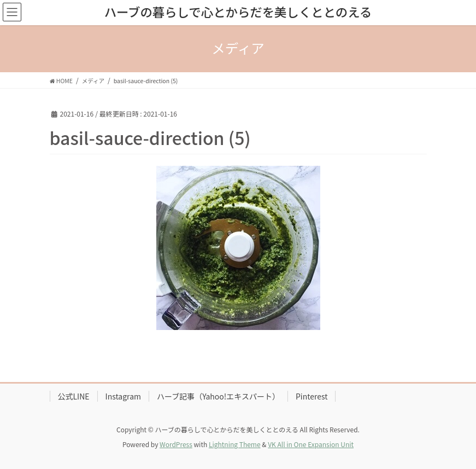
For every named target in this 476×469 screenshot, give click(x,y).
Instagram (123, 396)
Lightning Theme (235, 444)
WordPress (176, 444)
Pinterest (312, 396)
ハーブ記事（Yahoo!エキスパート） (218, 396)
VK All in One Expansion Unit (311, 444)
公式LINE (74, 396)
